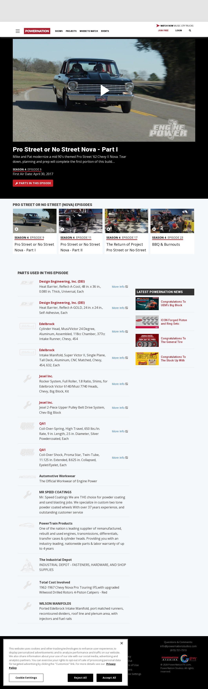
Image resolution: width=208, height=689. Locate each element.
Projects (71, 31)
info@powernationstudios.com (178, 646)
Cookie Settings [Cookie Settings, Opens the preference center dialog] (26, 677)
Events (105, 31)
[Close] (121, 643)
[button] (18, 31)
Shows (59, 31)
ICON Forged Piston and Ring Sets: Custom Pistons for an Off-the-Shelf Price (175, 326)
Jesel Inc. (46, 376)
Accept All (109, 677)
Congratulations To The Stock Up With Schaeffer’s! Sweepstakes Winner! (175, 362)
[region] (65, 662)
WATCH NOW (174, 26)
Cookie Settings (132, 674)
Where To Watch (89, 31)
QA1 (42, 423)
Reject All (80, 677)
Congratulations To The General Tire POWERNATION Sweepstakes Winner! (175, 344)
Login (178, 30)
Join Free (163, 30)
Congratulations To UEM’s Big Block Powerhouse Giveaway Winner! (173, 307)
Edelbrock (47, 324)
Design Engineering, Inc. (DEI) (62, 281)
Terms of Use (131, 665)
